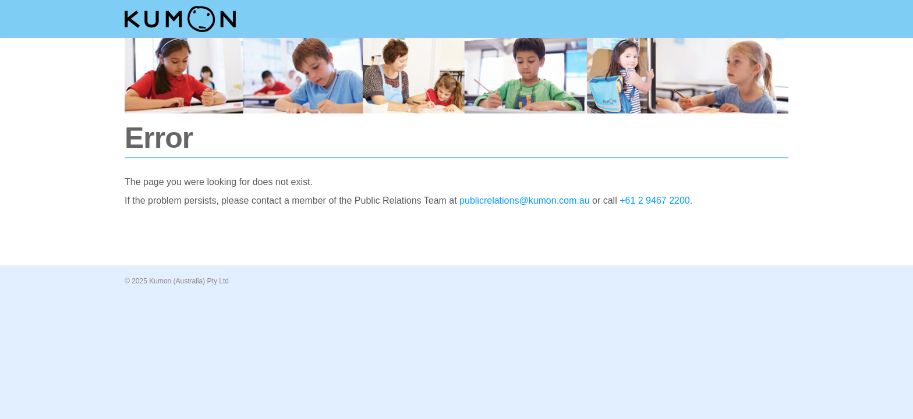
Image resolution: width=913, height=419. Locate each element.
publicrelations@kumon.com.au (524, 200)
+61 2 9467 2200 (655, 200)
